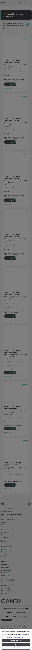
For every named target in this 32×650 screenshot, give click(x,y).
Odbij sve (16, 644)
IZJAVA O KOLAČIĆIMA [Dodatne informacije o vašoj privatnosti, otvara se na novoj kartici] (18, 637)
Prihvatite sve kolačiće (16, 640)
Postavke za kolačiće (16, 648)
